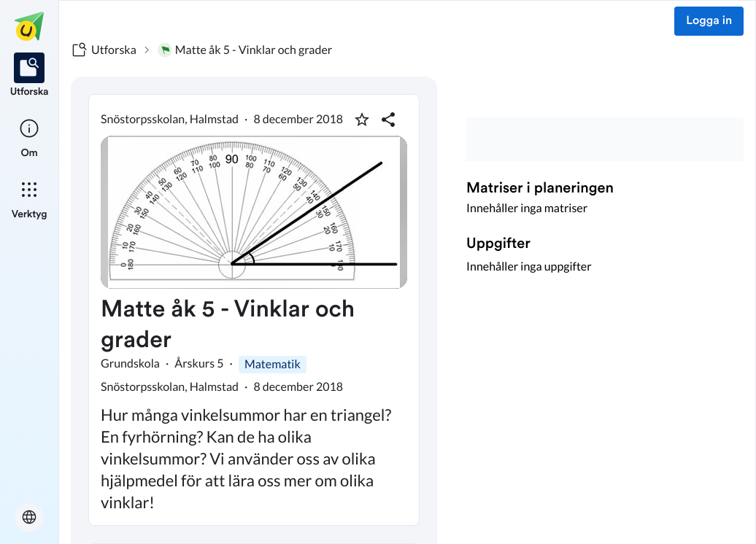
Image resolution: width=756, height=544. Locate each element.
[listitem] (29, 76)
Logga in (709, 21)
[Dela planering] (388, 119)
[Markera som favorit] (362, 119)
